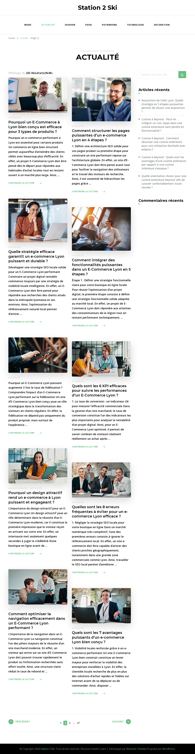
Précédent (23, 722)
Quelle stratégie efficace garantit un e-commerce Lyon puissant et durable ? (37, 256)
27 (78, 723)
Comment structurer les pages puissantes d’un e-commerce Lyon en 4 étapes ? (101, 135)
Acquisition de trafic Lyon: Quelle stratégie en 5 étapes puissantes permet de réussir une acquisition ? (164, 106)
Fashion (70, 24)
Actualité (48, 24)
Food (88, 24)
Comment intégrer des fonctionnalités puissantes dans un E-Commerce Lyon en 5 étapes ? (101, 267)
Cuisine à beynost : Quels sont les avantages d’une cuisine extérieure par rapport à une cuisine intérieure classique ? (163, 163)
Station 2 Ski (97, 7)
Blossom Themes (136, 748)
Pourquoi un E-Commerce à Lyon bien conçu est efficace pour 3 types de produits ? (36, 127)
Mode (27, 24)
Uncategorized (18, 488)
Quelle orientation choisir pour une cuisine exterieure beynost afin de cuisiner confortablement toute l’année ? (163, 182)
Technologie (135, 24)
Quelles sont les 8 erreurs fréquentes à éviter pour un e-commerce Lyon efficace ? (100, 512)
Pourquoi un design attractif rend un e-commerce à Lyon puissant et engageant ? (35, 498)
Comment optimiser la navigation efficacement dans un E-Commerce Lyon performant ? (37, 621)
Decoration (162, 24)
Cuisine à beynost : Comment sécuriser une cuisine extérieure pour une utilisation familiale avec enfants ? (164, 144)
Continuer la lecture (21, 183)
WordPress (168, 748)
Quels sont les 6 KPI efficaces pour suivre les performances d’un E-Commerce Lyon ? (100, 391)
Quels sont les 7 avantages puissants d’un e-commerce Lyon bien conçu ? (98, 637)
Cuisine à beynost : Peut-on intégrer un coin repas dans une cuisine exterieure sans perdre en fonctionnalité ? (163, 125)
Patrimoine (109, 24)
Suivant (117, 722)
